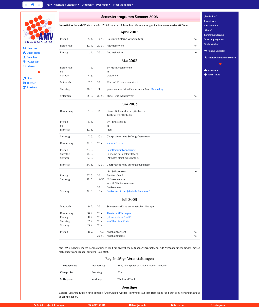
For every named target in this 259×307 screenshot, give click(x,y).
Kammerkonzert (116, 143)
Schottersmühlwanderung (121, 150)
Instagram (217, 305)
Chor (27, 78)
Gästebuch (178, 305)
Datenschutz (212, 74)
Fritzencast (31, 61)
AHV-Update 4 (211, 25)
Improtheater (210, 20)
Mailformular (138, 305)
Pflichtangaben (122, 4)
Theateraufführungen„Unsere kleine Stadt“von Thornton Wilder (119, 217)
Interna (29, 66)
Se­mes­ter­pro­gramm (213, 39)
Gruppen (87, 4)
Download (30, 57)
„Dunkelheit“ (210, 16)
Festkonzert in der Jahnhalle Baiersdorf (128, 191)
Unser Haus (31, 52)
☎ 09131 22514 (96, 305)
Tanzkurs (30, 87)
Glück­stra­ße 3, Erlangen (49, 305)
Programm (102, 4)
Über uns (30, 48)
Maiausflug (157, 89)
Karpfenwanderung (214, 34)
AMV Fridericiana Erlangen (62, 4)
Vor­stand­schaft (211, 43)
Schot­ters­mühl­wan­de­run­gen (220, 57)
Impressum (211, 70)
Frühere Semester (214, 50)
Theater (29, 83)
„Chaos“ (208, 30)
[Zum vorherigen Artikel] (25, 4)
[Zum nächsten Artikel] (39, 4)
